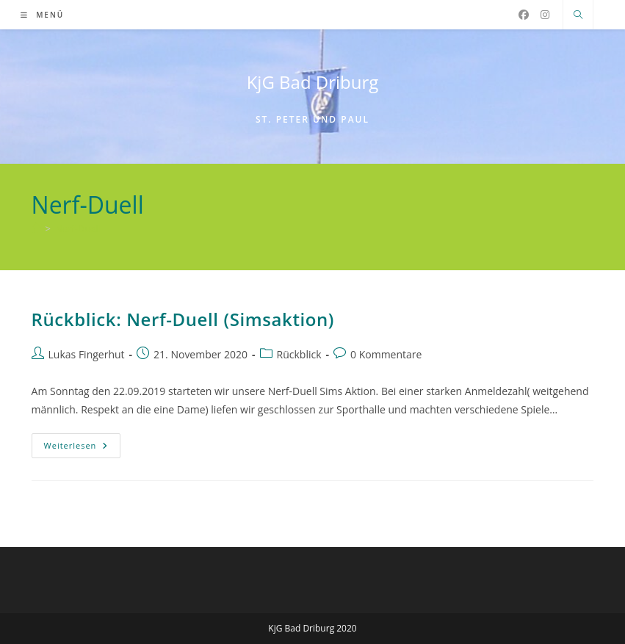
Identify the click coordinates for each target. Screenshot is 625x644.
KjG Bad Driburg (313, 82)
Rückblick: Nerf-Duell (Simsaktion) (183, 319)
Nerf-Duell (78, 228)
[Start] (36, 228)
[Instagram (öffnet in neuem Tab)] (545, 15)
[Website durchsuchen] (578, 15)
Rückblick (299, 354)
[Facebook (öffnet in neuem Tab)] (524, 15)
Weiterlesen (82, 448)
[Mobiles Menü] (43, 15)
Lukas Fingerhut (86, 354)
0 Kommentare (386, 354)
